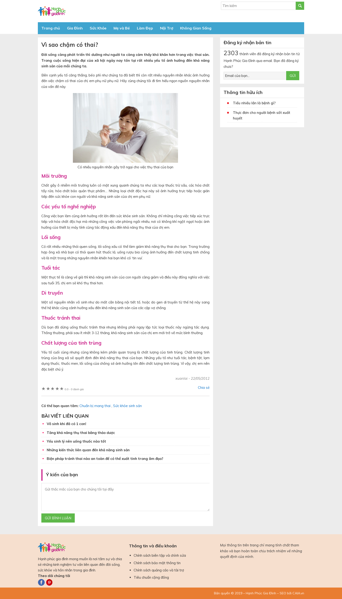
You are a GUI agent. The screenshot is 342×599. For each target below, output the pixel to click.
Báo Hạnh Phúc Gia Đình (80, 11)
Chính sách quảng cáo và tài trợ (159, 570)
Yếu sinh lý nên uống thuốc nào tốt (76, 441)
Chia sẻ (204, 387)
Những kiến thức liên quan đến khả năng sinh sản (88, 450)
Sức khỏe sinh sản (127, 406)
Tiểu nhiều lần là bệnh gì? (254, 103)
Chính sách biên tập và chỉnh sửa (160, 555)
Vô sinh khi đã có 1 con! (66, 424)
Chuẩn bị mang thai (94, 406)
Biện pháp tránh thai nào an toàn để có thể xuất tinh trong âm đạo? (105, 458)
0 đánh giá (74, 389)
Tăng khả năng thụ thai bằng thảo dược (81, 432)
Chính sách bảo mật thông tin (157, 563)
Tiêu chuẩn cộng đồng (151, 577)
